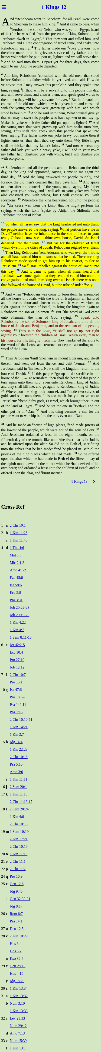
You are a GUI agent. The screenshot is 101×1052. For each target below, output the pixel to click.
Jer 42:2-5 (17, 645)
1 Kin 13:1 (18, 1048)
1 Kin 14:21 (18, 727)
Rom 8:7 (16, 914)
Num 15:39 (18, 1041)
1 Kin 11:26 (18, 533)
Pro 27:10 (17, 660)
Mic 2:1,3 (17, 563)
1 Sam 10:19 (19, 832)
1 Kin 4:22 (18, 622)
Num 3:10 (17, 1003)
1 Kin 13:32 (18, 996)
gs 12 (60, 7)
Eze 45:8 (16, 578)
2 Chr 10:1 (18, 525)
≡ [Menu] (4, 7)
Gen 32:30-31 (20, 899)
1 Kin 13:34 (18, 988)
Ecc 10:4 (16, 652)
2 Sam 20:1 (18, 787)
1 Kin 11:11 (18, 779)
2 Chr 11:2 (18, 869)
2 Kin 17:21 (18, 839)
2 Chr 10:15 (18, 757)
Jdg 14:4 (16, 742)
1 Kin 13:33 (18, 1011)
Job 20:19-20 (19, 615)
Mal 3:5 (15, 555)
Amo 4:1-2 (18, 570)
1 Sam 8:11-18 (21, 637)
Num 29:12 (18, 1026)
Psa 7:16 (16, 712)
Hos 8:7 (15, 951)
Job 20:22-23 (19, 607)
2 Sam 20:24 (19, 809)
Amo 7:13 (17, 1033)
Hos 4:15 (16, 973)
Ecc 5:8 (15, 593)
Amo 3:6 (16, 772)
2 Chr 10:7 (18, 675)
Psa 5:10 (16, 764)
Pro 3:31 (16, 600)
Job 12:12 (17, 667)
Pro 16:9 (16, 876)
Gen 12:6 (16, 884)
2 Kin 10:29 (18, 936)
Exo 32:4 (16, 959)
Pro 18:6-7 (18, 697)
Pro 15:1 (16, 682)
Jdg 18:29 (17, 981)
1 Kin (48, 7)
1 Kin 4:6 (17, 817)
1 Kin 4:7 (17, 630)
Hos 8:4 (15, 944)
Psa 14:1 (16, 921)
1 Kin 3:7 (17, 734)
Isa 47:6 (16, 690)
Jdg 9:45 (16, 891)
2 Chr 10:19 (18, 846)
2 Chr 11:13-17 (21, 802)
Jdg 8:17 (16, 906)
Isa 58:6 (16, 585)
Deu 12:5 (16, 929)
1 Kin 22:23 (18, 749)
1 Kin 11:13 (18, 794)
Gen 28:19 (17, 966)
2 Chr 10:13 (18, 824)
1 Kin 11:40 (18, 540)
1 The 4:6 (17, 548)
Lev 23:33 (17, 1018)
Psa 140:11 (18, 705)
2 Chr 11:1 (18, 861)
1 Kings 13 (79, 481)
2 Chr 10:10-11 (21, 719)
